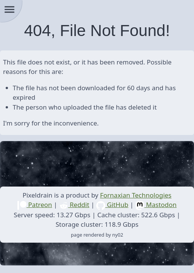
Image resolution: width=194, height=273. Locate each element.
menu (9, 9)
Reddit (74, 204)
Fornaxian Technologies (136, 195)
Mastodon (156, 204)
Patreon (34, 204)
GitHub (112, 204)
